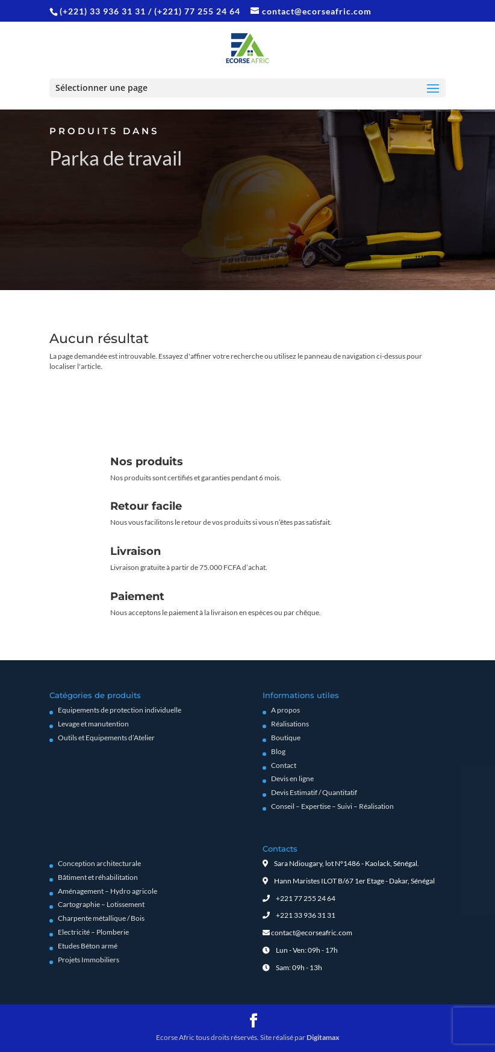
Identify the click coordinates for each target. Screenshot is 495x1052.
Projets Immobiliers (88, 959)
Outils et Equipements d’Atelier (106, 737)
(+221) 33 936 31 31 (104, 11)
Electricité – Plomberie (93, 931)
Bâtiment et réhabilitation (98, 877)
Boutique (285, 737)
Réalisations (290, 723)
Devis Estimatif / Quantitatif (314, 792)
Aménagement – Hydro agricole (107, 891)
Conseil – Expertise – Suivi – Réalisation (332, 806)
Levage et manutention (93, 723)
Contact (283, 765)
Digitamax (323, 1037)
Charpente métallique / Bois (101, 918)
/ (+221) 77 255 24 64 (194, 11)
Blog (278, 751)
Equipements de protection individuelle (119, 709)
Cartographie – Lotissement (101, 904)
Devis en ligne (292, 778)
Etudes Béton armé (87, 945)
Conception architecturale (99, 863)
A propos (285, 709)
